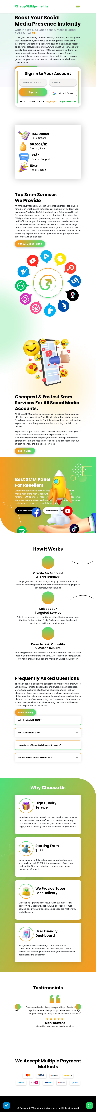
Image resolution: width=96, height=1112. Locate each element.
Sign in (33, 92)
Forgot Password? (67, 101)
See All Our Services (30, 243)
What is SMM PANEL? (30, 720)
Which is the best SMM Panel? (35, 757)
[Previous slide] (18, 1007)
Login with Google (63, 93)
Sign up (51, 101)
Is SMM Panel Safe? (29, 732)
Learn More (25, 450)
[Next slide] (78, 1007)
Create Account (27, 510)
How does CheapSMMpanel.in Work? (39, 745)
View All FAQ (25, 712)
